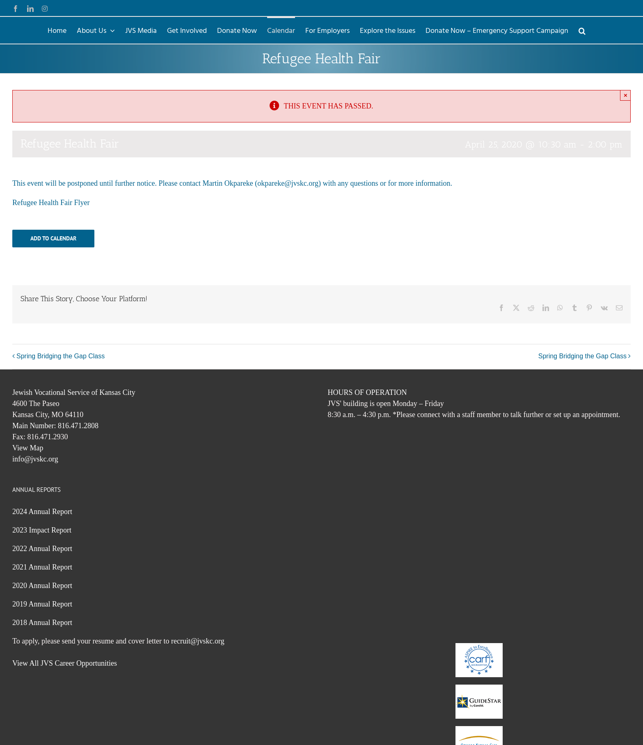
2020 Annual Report (42, 585)
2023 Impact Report (41, 530)
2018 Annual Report (42, 622)
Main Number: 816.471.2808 (55, 426)
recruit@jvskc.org (197, 641)
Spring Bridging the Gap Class (60, 356)
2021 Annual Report (42, 567)
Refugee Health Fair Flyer (50, 202)
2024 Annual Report (42, 511)
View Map (27, 448)
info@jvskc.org (35, 459)
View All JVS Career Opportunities (64, 663)
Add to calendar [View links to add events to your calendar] (53, 238)
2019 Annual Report (42, 604)
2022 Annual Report (42, 548)
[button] (582, 30)
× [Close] (625, 95)
